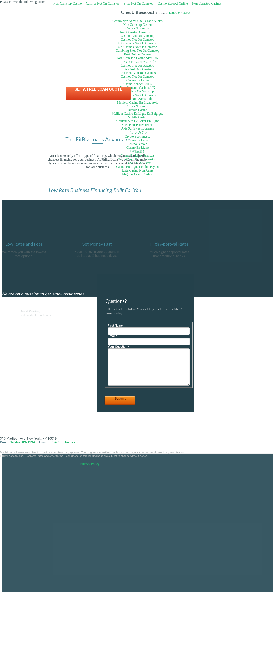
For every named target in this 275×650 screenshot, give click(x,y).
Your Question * (118, 346)
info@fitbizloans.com (65, 442)
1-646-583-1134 (22, 442)
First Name (115, 325)
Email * (112, 336)
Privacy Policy (89, 464)
